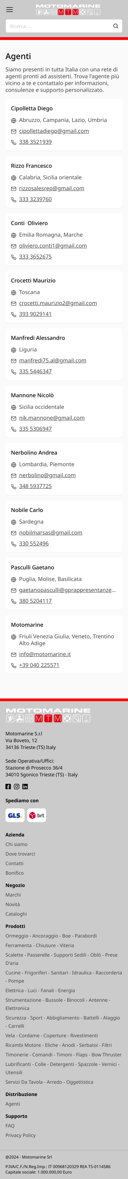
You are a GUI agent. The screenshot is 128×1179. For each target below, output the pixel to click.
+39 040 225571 (39, 665)
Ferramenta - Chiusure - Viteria (39, 945)
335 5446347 (35, 371)
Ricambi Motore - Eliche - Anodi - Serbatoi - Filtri (58, 1045)
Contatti (14, 863)
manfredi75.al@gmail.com (52, 360)
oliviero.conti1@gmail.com (53, 245)
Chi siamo (16, 844)
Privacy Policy (20, 1135)
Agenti (12, 1104)
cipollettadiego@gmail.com (54, 130)
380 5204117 (35, 600)
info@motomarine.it (45, 654)
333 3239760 (35, 199)
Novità (12, 904)
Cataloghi (16, 914)
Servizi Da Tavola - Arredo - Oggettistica (49, 1082)
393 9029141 (35, 313)
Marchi (13, 895)
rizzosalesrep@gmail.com (51, 188)
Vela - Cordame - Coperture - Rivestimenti (51, 1035)
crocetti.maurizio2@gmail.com (58, 303)
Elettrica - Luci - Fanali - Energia (40, 990)
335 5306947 (35, 428)
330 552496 (34, 543)
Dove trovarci (20, 854)
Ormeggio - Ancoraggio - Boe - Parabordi (51, 936)
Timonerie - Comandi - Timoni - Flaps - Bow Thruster (63, 1055)
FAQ (10, 1126)
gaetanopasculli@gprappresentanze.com (68, 589)
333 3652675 (35, 256)
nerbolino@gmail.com (47, 475)
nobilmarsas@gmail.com (51, 532)
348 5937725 (35, 486)
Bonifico (14, 873)
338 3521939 (35, 141)
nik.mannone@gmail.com (52, 417)
